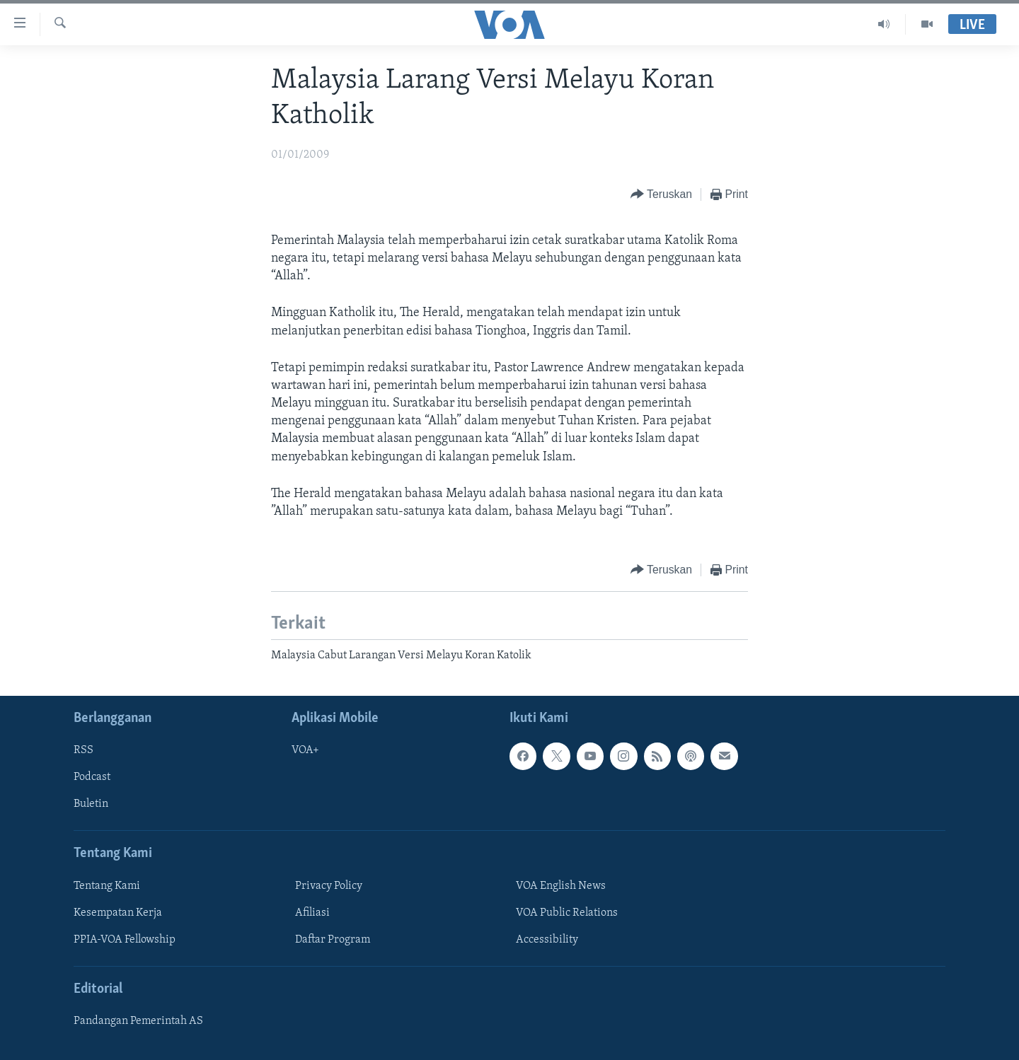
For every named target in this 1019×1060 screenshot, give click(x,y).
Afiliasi (312, 912)
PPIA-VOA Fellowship (124, 939)
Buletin (91, 804)
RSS (83, 750)
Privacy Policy (328, 885)
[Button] (661, 194)
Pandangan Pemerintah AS (138, 1021)
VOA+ (305, 750)
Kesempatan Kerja (118, 912)
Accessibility (547, 939)
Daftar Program (332, 939)
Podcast (92, 777)
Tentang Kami (107, 885)
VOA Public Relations (567, 912)
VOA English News (561, 885)
